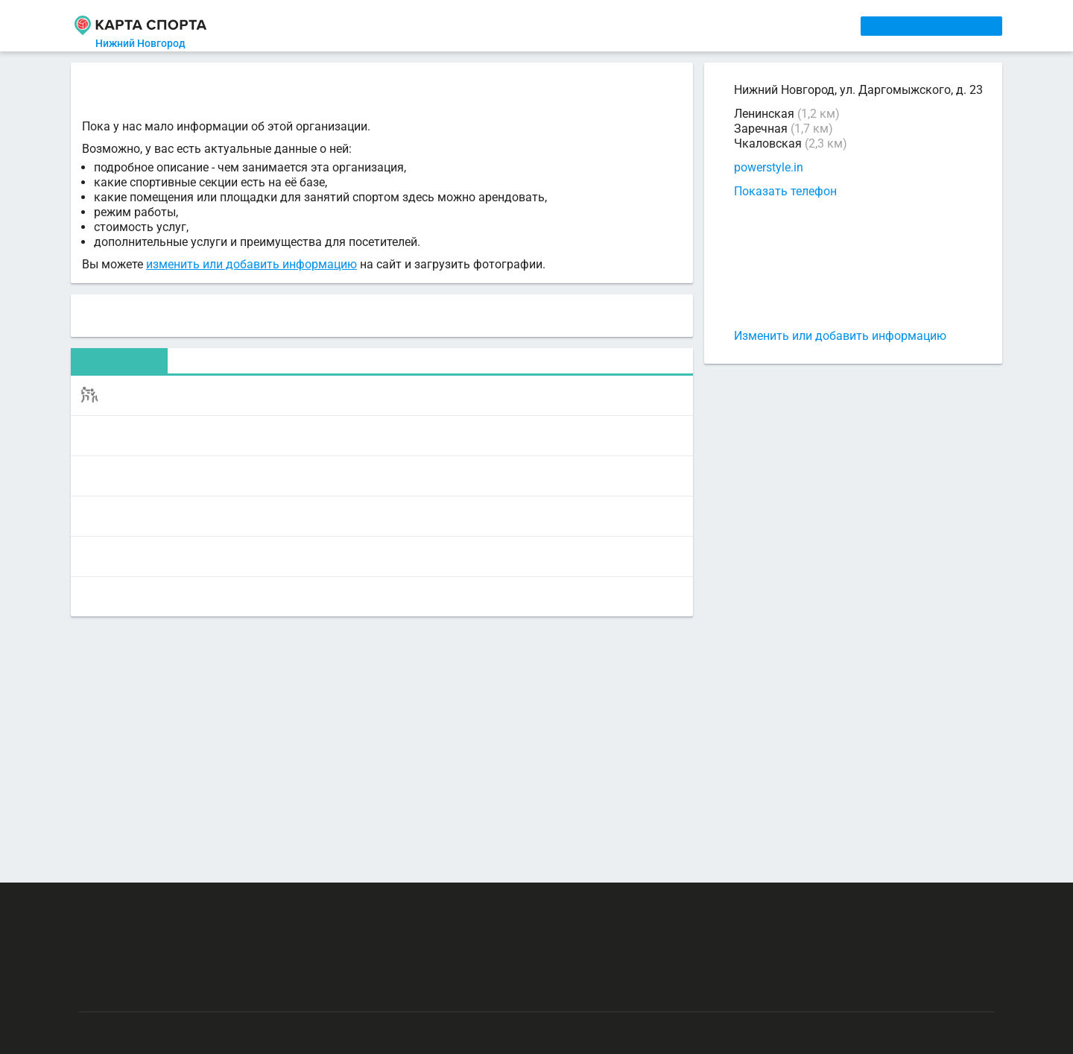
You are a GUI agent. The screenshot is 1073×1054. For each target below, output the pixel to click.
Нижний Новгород (149, 43)
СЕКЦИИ (312, 25)
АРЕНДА (389, 25)
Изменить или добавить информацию (840, 336)
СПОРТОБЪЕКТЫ (580, 25)
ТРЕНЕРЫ (469, 25)
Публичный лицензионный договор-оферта (186, 991)
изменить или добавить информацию (251, 266)
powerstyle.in (768, 167)
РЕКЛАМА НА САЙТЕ (150, 903)
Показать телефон (785, 191)
